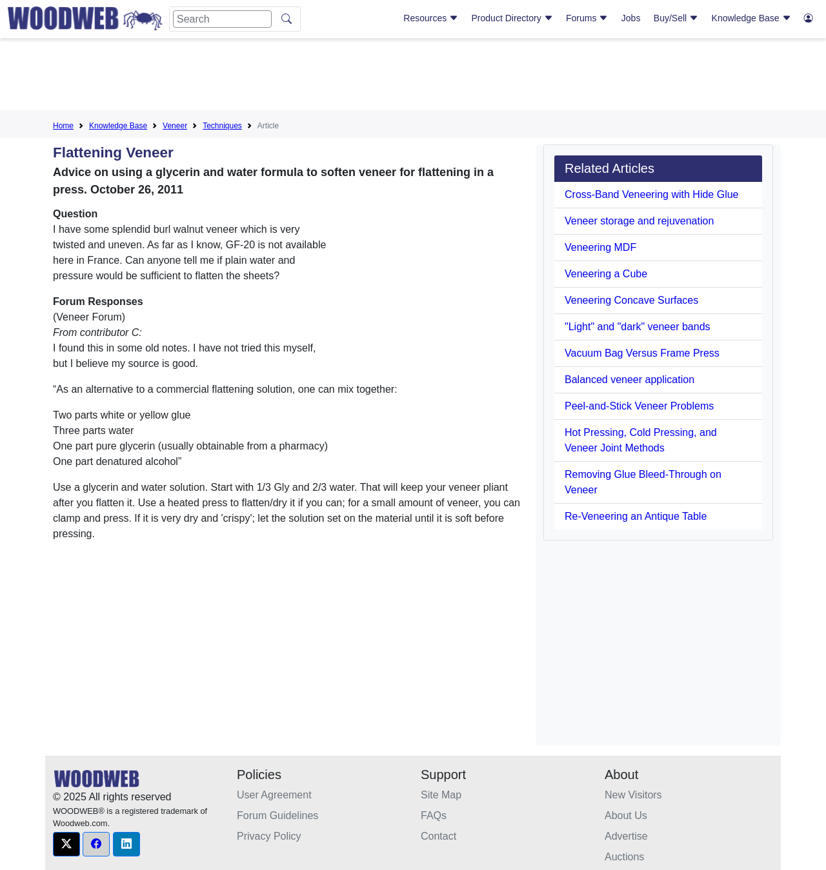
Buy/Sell (676, 18)
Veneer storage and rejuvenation (639, 220)
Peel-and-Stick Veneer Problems (639, 405)
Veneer (175, 125)
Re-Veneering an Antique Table (636, 516)
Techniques (222, 125)
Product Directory (512, 18)
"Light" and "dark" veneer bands (637, 326)
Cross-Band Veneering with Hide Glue (651, 194)
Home (63, 125)
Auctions (624, 856)
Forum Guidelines (277, 815)
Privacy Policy (269, 836)
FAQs (434, 815)
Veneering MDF (600, 247)
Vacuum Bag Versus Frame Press (642, 353)
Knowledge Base (751, 18)
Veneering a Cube (606, 273)
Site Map (441, 794)
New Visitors (633, 794)
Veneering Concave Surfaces (631, 300)
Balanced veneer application (629, 379)
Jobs (631, 18)
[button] (66, 844)
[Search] (222, 19)
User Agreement (274, 794)
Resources (430, 18)
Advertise (626, 836)
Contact (438, 836)
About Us (626, 815)
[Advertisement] (413, 77)
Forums (587, 18)
